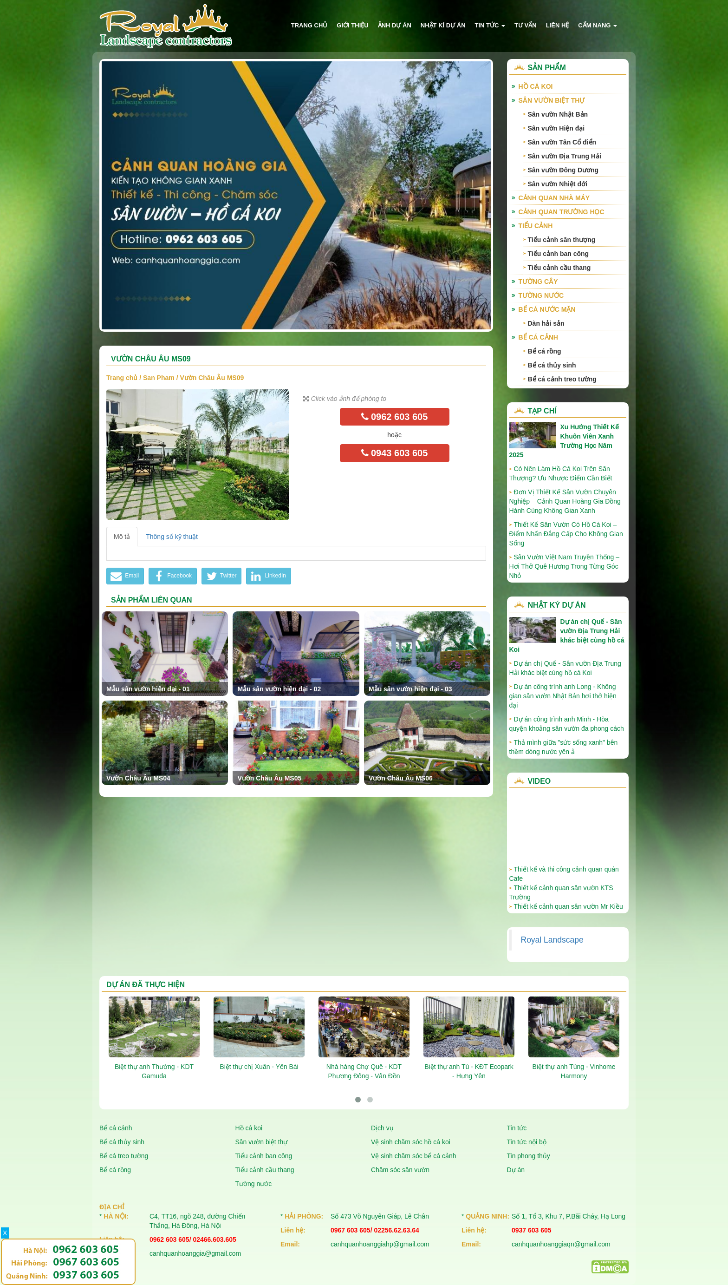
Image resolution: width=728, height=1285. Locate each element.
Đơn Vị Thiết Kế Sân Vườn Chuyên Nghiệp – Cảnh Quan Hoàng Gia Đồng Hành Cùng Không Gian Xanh (565, 501)
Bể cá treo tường (123, 1156)
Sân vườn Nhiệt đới (557, 184)
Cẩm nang (597, 25)
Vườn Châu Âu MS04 (138, 778)
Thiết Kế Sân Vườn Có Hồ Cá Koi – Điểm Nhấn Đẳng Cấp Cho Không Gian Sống (566, 534)
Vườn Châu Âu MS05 (269, 778)
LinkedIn (267, 576)
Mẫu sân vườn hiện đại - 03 (410, 689)
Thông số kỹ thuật (172, 536)
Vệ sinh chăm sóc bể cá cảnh (413, 1156)
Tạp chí (542, 411)
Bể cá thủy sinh (552, 365)
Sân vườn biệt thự (552, 100)
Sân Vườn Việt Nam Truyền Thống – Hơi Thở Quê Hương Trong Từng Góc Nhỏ (564, 566)
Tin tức (490, 25)
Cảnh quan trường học (561, 212)
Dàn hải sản (546, 323)
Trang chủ (309, 25)
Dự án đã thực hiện (145, 985)
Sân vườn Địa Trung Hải (564, 156)
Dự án (516, 1170)
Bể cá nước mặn (547, 309)
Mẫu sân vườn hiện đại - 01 (148, 689)
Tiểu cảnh (536, 225)
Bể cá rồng (544, 351)
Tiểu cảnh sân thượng (562, 239)
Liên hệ (557, 25)
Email (124, 576)
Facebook (171, 576)
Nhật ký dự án (557, 605)
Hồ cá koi (249, 1128)
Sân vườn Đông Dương (563, 170)
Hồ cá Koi (536, 86)
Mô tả (122, 536)
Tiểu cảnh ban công (558, 253)
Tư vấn (525, 25)
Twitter (220, 576)
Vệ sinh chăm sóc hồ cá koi (410, 1142)
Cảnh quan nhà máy (554, 198)
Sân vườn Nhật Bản (558, 114)
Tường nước (541, 295)
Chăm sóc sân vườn (400, 1170)
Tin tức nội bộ (526, 1142)
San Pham (159, 377)
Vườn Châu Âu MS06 (401, 778)
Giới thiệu (352, 25)
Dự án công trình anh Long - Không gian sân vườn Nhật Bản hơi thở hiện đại (563, 696)
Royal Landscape (552, 939)
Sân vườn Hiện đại (556, 128)
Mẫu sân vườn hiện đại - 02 (279, 689)
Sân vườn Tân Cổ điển (562, 142)
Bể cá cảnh (538, 337)
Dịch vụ (382, 1128)
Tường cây (538, 281)
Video (539, 781)
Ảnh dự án (394, 25)
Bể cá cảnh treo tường (562, 379)
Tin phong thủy (528, 1156)
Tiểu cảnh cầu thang (559, 267)
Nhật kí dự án (443, 25)
